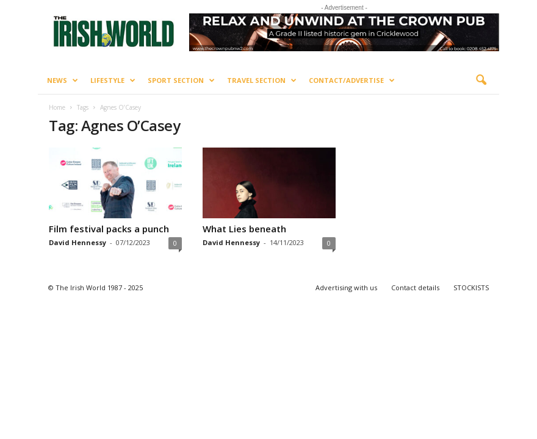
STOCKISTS (471, 287)
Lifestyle (112, 80)
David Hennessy (77, 242)
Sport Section (181, 80)
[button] (480, 80)
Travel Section (262, 80)
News (62, 80)
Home (57, 107)
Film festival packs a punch (109, 229)
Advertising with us (346, 287)
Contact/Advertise (352, 80)
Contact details (415, 287)
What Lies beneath (244, 229)
